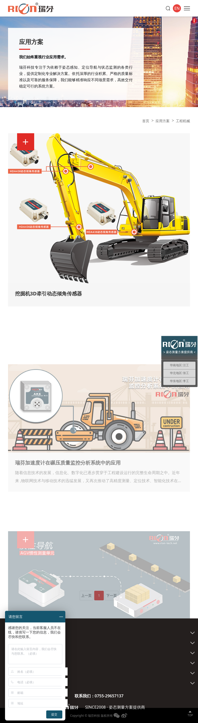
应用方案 (163, 120)
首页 (145, 120)
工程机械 (183, 120)
